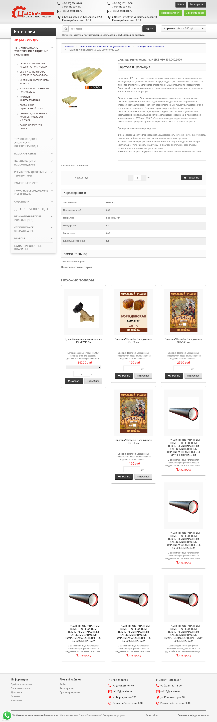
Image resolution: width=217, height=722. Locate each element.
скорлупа (78, 35)
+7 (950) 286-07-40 (123, 685)
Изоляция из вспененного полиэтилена (34, 90)
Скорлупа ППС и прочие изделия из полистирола (34, 73)
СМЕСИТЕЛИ (21, 201)
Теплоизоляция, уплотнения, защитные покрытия (31, 51)
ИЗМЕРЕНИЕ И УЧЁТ (26, 183)
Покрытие (68, 218)
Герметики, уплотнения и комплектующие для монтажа (33, 116)
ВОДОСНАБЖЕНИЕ (25, 153)
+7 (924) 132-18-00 (171, 685)
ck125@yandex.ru (72, 11)
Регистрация (197, 4)
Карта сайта (151, 715)
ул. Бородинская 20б (124, 697)
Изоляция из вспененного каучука (34, 82)
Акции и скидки (26, 40)
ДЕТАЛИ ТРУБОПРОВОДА (31, 209)
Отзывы (15, 696)
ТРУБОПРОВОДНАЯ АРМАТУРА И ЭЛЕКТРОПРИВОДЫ (26, 143)
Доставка (16, 692)
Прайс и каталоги (170, 13)
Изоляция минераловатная (30, 98)
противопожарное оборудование (100, 35)
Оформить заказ (195, 13)
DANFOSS (19, 238)
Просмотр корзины (70, 692)
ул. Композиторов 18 (172, 697)
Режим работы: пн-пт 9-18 (128, 703)
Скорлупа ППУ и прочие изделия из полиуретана (33, 65)
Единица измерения (74, 241)
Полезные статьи (20, 688)
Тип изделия (70, 202)
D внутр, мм (69, 225)
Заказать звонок (71, 6)
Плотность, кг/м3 (72, 210)
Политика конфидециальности (193, 715)
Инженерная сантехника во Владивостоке (37, 715)
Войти (180, 4)
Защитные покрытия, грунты (31, 127)
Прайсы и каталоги (21, 684)
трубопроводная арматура (131, 35)
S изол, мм (69, 233)
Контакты (16, 700)
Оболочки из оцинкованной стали (31, 107)
